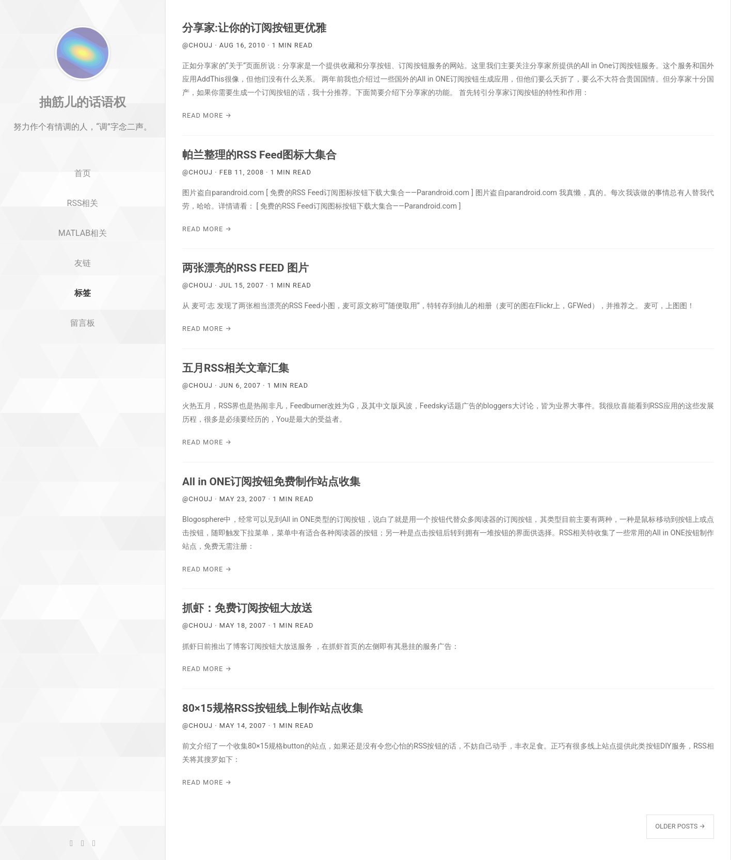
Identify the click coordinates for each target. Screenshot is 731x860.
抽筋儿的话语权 (82, 125)
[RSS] (94, 843)
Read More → (207, 115)
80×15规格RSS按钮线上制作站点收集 (272, 708)
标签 (82, 316)
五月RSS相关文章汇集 (235, 368)
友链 (82, 286)
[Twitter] (82, 843)
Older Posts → (680, 826)
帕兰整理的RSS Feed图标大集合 (259, 155)
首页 (82, 197)
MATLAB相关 (82, 256)
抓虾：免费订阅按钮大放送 (247, 608)
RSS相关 (83, 226)
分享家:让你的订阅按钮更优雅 (254, 28)
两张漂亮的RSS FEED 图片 (245, 268)
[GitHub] (71, 843)
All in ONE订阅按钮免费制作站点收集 (271, 481)
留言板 (82, 346)
